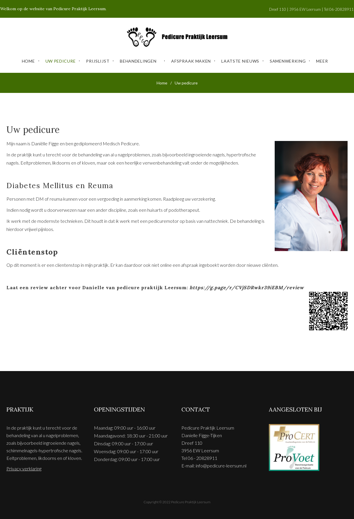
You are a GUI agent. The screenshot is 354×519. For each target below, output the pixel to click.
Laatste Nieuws (240, 58)
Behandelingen (138, 58)
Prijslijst (97, 58)
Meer (322, 58)
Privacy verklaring (23, 466)
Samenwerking (288, 58)
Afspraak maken (191, 58)
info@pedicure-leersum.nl (221, 463)
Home (28, 58)
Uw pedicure (60, 58)
